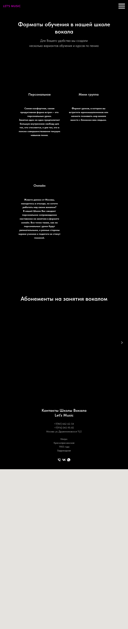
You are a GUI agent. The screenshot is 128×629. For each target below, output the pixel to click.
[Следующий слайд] (122, 342)
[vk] (64, 457)
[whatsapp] (69, 457)
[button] (40, 369)
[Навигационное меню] (121, 6)
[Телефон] (59, 457)
